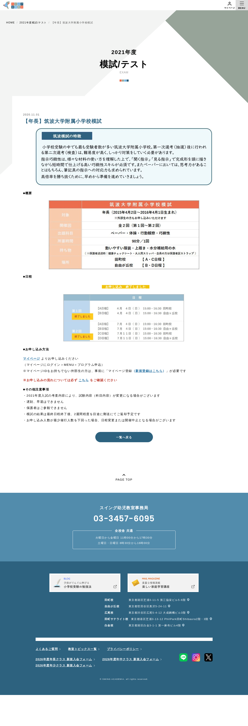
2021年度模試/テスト (33, 22)
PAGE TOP (123, 476)
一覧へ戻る (124, 437)
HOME (10, 22)
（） (149, 371)
